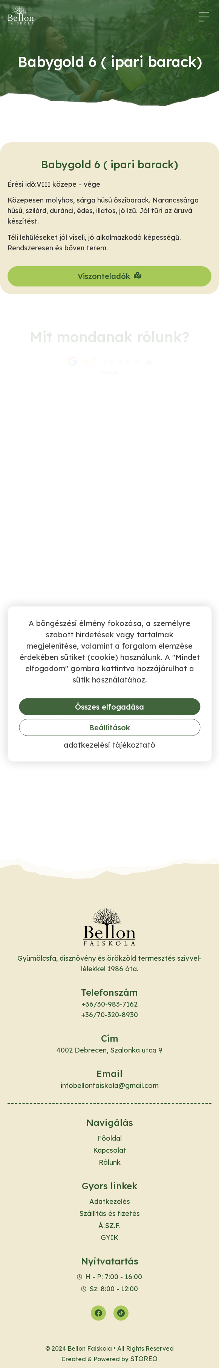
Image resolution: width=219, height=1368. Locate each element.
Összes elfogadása (109, 706)
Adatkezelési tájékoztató (109, 745)
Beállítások (109, 727)
